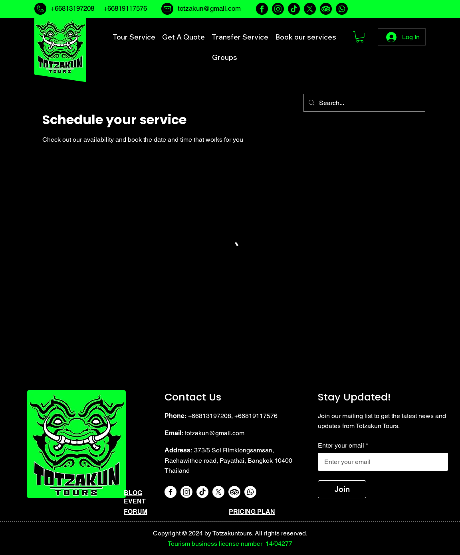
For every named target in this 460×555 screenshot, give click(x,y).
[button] (360, 37)
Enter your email (341, 445)
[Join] (342, 489)
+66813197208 (72, 8)
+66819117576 (256, 416)
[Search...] (363, 102)
